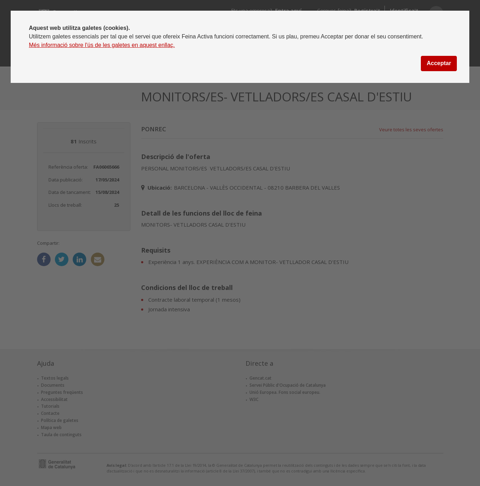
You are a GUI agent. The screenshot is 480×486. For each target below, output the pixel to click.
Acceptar (439, 63)
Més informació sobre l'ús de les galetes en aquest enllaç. (102, 45)
